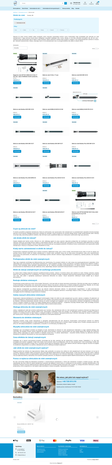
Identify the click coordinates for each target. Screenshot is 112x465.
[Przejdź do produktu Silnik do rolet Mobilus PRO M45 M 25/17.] (26, 200)
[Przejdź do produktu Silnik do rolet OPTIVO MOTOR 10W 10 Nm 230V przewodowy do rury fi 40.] (85, 200)
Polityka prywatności (63, 449)
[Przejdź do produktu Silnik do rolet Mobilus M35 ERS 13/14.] (26, 97)
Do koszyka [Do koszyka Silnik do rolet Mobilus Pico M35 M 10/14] (46, 185)
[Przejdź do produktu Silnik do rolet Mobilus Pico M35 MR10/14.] (26, 165)
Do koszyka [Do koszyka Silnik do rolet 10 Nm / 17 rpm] (46, 82)
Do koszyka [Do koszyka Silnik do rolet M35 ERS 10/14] (76, 82)
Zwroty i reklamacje (62, 454)
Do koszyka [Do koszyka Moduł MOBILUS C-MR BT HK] (21, 431)
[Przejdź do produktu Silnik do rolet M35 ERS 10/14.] (85, 63)
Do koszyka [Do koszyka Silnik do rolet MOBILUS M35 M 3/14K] (46, 117)
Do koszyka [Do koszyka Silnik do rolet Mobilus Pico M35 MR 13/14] (76, 151)
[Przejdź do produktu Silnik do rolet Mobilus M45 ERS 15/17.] (26, 131)
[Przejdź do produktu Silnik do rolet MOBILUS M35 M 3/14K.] (56, 97)
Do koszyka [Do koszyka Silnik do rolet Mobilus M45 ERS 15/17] (17, 151)
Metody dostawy (62, 453)
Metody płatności (62, 452)
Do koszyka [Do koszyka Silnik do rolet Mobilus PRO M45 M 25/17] (17, 219)
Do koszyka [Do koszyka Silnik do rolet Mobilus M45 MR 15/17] (46, 151)
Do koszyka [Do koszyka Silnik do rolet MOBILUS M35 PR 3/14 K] (76, 117)
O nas (81, 449)
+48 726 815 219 (69, 381)
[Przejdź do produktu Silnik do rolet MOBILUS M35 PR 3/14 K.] (85, 97)
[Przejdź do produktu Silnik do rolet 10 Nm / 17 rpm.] (56, 63)
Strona (93, 48)
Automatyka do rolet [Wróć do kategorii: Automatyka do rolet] (20, 22)
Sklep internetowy (55, 463)
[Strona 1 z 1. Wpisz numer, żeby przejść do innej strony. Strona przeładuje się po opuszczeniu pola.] (96, 48)
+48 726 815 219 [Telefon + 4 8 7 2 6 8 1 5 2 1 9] (21, 452)
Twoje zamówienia (41, 450)
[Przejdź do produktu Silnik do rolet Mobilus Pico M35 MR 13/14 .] (85, 131)
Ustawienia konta (41, 449)
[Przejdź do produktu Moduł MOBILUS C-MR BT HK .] (35, 412)
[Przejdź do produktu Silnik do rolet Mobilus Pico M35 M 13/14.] (85, 165)
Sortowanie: (16, 45)
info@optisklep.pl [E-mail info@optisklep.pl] (21, 455)
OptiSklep (15, 12)
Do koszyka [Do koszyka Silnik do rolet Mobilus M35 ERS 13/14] (17, 117)
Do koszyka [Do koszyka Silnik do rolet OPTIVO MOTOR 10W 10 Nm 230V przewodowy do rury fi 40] (76, 219)
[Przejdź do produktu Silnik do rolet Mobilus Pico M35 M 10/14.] (56, 165)
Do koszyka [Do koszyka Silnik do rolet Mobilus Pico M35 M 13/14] (76, 185)
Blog (81, 450)
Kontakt (81, 452)
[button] (65, 3)
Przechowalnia (40, 452)
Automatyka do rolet (23, 12)
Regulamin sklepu (62, 450)
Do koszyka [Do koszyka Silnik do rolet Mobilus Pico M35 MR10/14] (17, 185)
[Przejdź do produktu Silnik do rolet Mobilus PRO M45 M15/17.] (56, 200)
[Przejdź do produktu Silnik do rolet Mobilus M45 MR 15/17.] (56, 131)
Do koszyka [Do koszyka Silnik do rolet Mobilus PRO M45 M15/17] (46, 219)
